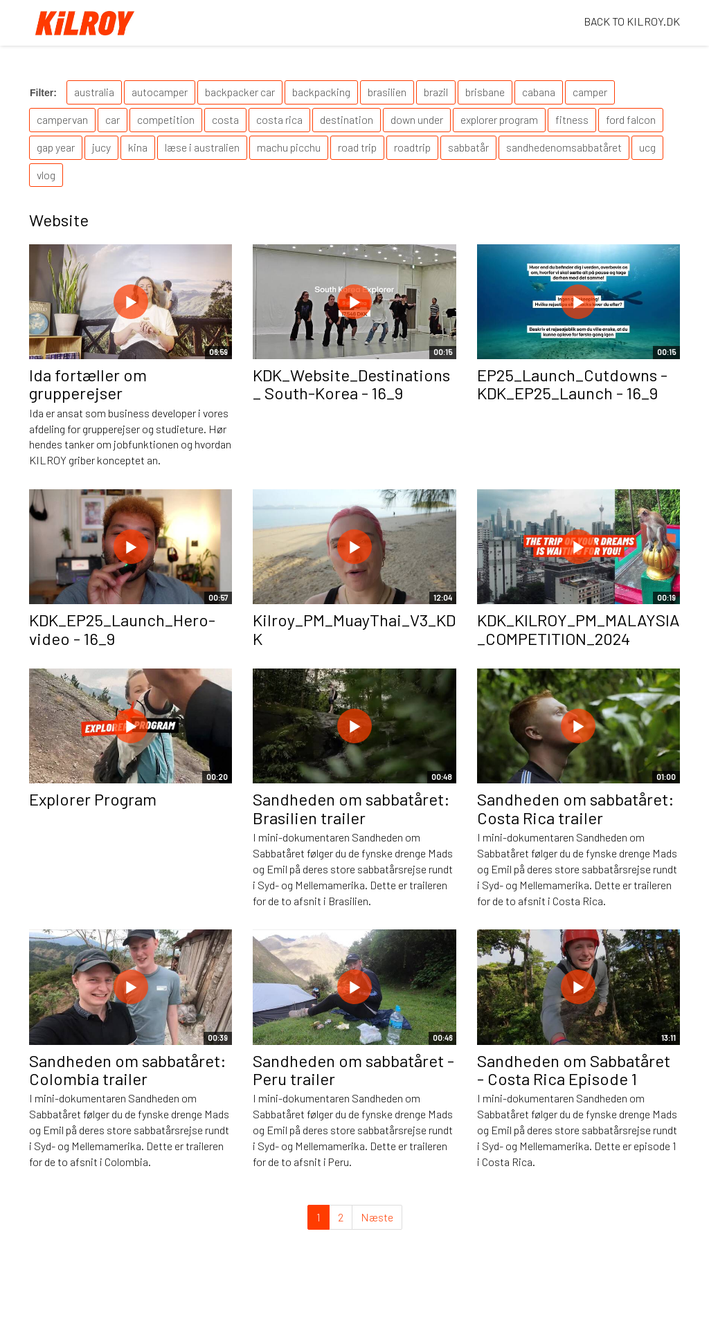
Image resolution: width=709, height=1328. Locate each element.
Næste (377, 1217)
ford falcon (631, 119)
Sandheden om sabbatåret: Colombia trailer (127, 1069)
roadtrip (412, 147)
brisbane (485, 91)
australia (94, 91)
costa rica (279, 119)
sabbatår (468, 147)
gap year (56, 147)
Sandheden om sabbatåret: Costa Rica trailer (575, 808)
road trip (357, 147)
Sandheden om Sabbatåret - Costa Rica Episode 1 (573, 1069)
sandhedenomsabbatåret (564, 147)
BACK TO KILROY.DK (632, 21)
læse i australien (202, 147)
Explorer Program (92, 799)
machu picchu (289, 147)
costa (225, 119)
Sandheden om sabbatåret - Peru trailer (353, 1069)
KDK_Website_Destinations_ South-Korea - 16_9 (351, 384)
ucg (647, 147)
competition (166, 119)
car (112, 119)
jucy (101, 147)
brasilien (387, 91)
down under (417, 119)
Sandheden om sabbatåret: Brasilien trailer (351, 808)
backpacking (321, 91)
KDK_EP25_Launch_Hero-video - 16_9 (122, 629)
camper (590, 91)
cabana (538, 91)
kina (137, 147)
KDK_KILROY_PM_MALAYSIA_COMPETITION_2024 (578, 629)
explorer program (499, 119)
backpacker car (240, 91)
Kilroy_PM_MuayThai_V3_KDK (354, 629)
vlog (46, 174)
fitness (572, 119)
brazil (436, 91)
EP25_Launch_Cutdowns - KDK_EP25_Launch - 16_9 (572, 384)
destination (346, 119)
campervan (62, 119)
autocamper (160, 91)
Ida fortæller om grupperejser (88, 384)
